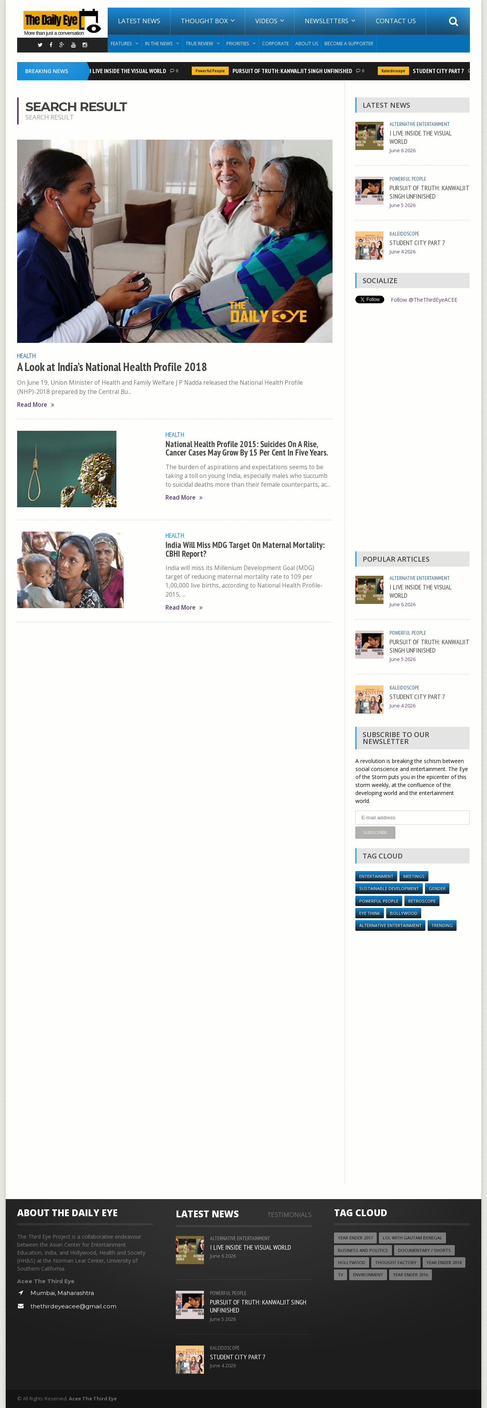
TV (340, 1274)
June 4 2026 (402, 251)
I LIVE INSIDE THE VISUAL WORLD (129, 71)
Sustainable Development (389, 888)
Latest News (139, 20)
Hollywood (351, 1262)
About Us (306, 43)
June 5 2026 (402, 205)
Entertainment (376, 876)
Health (26, 355)
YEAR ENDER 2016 (410, 1274)
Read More (35, 404)
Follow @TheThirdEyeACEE (424, 299)
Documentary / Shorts (424, 1250)
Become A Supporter (349, 43)
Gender (437, 888)
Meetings (414, 876)
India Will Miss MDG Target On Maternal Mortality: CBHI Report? (246, 548)
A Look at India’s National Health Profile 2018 (111, 366)
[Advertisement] (412, 429)
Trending (442, 925)
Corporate (275, 43)
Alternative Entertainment (420, 124)
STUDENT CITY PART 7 (439, 71)
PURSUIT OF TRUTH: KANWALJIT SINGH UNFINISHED (293, 71)
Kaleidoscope (394, 70)
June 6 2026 (402, 150)
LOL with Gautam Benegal (412, 1238)
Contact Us (396, 20)
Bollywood (403, 913)
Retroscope (422, 900)
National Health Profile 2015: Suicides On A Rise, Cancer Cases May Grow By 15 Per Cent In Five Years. (247, 447)
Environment (368, 1274)
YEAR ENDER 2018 (444, 1262)
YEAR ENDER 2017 (355, 1238)
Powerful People (211, 70)
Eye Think (369, 913)
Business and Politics (363, 1250)
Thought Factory (396, 1262)
